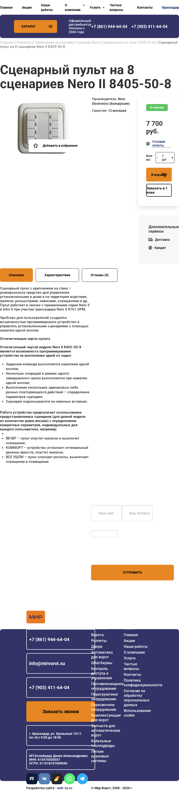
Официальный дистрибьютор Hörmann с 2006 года (80, 26)
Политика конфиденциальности (143, 682)
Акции (27, 7)
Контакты (145, 7)
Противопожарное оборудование (107, 686)
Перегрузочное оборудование (104, 696)
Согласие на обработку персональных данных (136, 698)
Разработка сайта (40, 788)
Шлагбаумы (101, 663)
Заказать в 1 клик (157, 190)
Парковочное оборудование (103, 707)
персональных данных (108, 556)
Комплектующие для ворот (106, 717)
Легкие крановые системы (100, 756)
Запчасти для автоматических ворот (105, 730)
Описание (16, 275)
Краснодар (170, 7)
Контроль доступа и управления (101, 673)
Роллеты (24, 42)
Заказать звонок (60, 711)
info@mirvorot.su (47, 663)
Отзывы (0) (100, 275)
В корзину (159, 174)
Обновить (100, 528)
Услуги (95, 7)
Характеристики (57, 275)
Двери (96, 646)
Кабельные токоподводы (103, 743)
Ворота (97, 635)
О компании (72, 7)
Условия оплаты (158, 143)
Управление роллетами (54, 42)
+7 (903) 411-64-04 (49, 687)
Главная (6, 7)
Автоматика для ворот (102, 654)
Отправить (132, 572)
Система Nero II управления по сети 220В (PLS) (116, 42)
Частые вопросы (116, 7)
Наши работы (47, 7)
